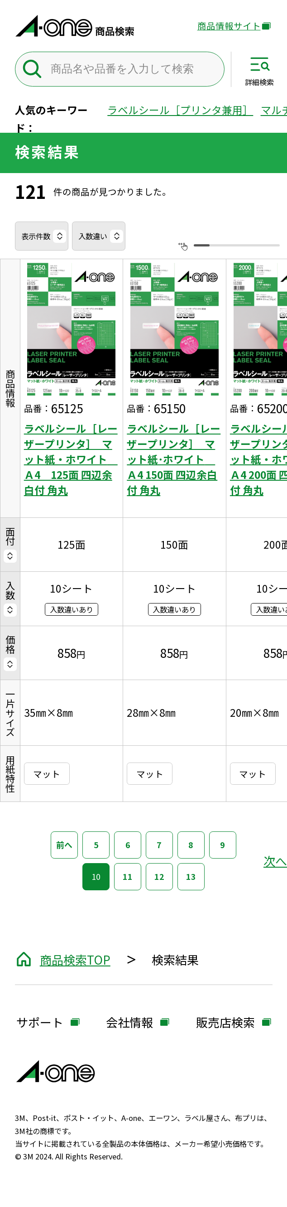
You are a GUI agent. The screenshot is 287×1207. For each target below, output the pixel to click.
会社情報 (129, 1023)
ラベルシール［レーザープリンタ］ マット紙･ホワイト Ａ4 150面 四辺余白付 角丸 (173, 459)
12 (159, 876)
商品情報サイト (229, 26)
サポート (39, 1023)
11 (128, 876)
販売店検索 (225, 1023)
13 (191, 876)
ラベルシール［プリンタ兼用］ (180, 109)
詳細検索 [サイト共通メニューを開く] (259, 82)
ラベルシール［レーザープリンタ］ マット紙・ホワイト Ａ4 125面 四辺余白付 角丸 (71, 459)
